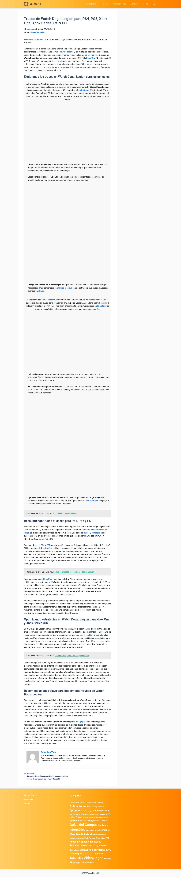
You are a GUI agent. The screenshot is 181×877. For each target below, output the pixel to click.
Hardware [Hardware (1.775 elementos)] (103, 825)
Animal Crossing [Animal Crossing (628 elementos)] (97, 803)
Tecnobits (28, 39)
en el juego (40, 291)
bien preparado (96, 635)
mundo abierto (67, 52)
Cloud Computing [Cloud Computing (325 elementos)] (75, 814)
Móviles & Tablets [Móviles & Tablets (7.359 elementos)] (82, 834)
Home (145, 4)
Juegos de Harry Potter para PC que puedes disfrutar (47, 776)
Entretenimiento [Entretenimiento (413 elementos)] (92, 817)
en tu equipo (79, 721)
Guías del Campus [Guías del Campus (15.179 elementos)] (84, 825)
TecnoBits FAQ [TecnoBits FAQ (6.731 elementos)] (101, 849)
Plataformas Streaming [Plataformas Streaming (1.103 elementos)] (94, 838)
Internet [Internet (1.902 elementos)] (105, 829)
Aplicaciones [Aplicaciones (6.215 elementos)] (78, 806)
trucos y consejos (92, 533)
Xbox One (90, 58)
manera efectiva (64, 288)
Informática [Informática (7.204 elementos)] (77, 829)
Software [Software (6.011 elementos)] (85, 849)
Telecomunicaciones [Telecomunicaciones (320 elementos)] (87, 854)
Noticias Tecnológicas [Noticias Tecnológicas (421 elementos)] (77, 838)
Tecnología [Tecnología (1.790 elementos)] (75, 853)
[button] (153, 4)
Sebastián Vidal (37, 32)
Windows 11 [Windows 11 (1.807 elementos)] (90, 862)
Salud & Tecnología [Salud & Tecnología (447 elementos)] (92, 846)
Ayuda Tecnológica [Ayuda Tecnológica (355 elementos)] (87, 811)
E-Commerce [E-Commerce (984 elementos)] (81, 817)
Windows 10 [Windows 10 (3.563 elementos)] (77, 862)
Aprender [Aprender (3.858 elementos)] (75, 810)
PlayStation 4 (83, 90)
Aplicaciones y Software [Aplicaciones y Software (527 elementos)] (95, 807)
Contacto (134, 4)
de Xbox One (46, 579)
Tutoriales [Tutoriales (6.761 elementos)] (76, 858)
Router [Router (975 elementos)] (83, 846)
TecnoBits (104, 4)
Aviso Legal (91, 4)
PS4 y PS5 (45, 545)
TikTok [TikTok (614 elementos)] (102, 854)
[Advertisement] (67, 121)
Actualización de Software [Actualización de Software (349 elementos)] (77, 803)
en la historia (100, 306)
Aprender (39, 39)
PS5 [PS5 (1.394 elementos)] (107, 838)
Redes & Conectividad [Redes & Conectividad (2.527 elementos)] (82, 841)
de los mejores (91, 55)
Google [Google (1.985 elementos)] (91, 820)
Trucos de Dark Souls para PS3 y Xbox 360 (43, 779)
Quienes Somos (119, 4)
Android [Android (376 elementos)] (88, 803)
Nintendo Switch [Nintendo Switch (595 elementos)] (100, 835)
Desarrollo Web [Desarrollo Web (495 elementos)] (100, 814)
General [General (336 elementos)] (85, 821)
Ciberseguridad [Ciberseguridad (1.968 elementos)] (101, 810)
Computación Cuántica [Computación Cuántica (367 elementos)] (87, 814)
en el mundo (92, 500)
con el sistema (48, 300)
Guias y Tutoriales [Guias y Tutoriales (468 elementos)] (101, 821)
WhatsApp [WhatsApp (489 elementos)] (107, 858)
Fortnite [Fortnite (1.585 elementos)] (78, 820)
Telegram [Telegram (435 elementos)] (97, 854)
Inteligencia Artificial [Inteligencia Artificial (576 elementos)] (93, 830)
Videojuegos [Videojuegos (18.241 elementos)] (93, 858)
